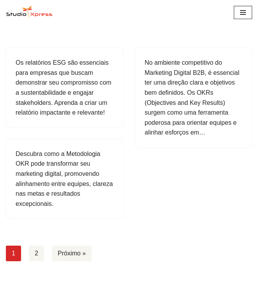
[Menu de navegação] (243, 12)
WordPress (152, 292)
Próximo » (72, 253)
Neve (97, 292)
